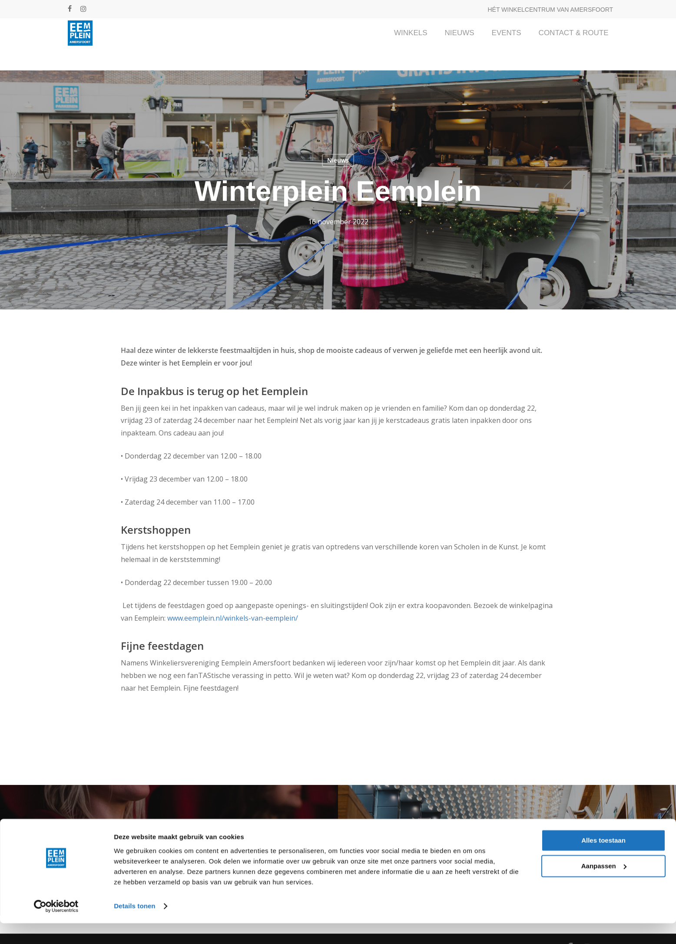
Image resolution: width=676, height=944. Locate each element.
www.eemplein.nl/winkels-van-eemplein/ (232, 618)
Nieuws (338, 160)
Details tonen (134, 927)
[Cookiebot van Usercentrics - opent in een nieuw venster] (56, 927)
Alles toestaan (603, 861)
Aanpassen (603, 887)
